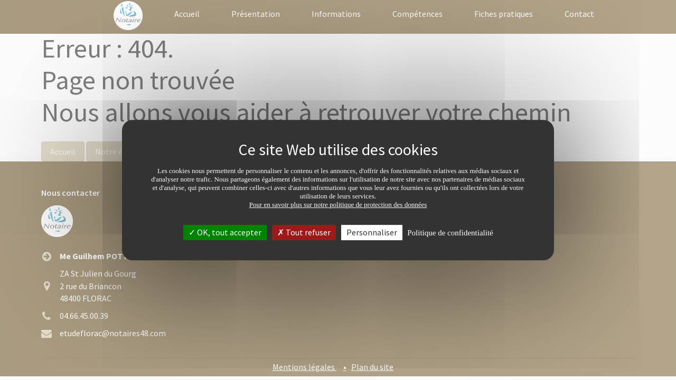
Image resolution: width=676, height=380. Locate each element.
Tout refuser (304, 232)
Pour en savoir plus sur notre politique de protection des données (338, 204)
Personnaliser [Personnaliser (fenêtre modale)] (371, 232)
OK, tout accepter (225, 232)
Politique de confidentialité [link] (450, 233)
